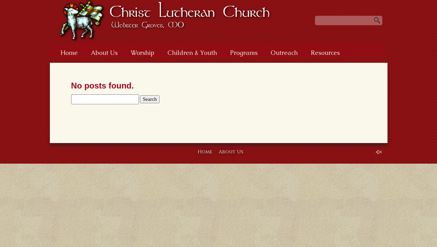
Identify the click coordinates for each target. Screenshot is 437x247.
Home (69, 53)
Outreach (284, 53)
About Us (104, 53)
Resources (325, 53)
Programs (244, 53)
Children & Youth (192, 53)
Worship (142, 53)
